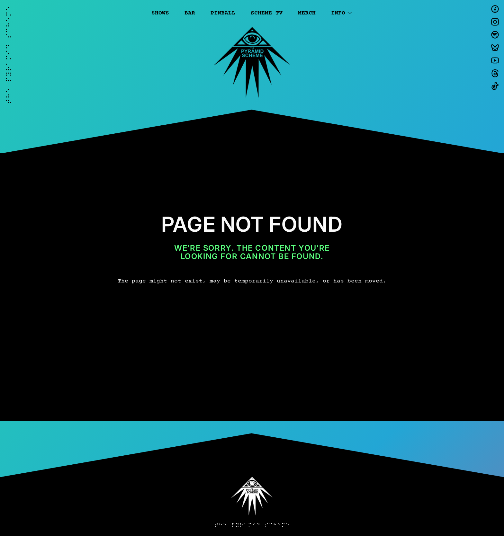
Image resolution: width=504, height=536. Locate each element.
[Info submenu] (349, 12)
